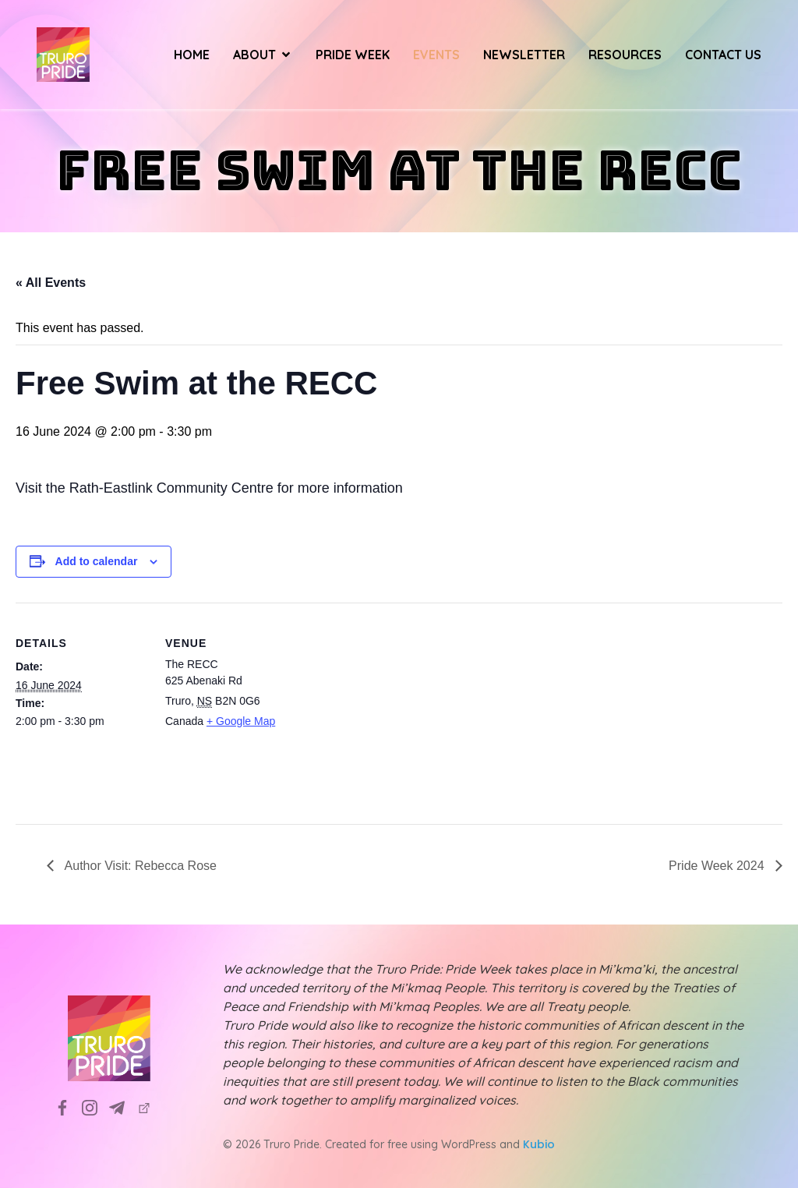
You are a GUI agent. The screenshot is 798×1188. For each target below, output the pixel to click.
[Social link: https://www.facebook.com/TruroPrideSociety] (68, 1107)
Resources (625, 54)
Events (436, 54)
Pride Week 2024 (718, 865)
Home (192, 54)
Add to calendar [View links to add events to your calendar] (96, 561)
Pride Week (353, 54)
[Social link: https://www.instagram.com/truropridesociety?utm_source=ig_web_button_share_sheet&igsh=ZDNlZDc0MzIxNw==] (95, 1107)
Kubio (539, 1144)
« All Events (51, 282)
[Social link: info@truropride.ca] (122, 1107)
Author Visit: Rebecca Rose (139, 865)
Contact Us (723, 54)
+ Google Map (241, 721)
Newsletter (524, 54)
